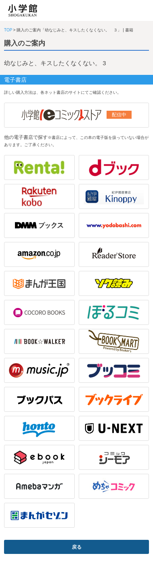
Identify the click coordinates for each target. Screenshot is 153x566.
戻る (77, 547)
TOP (8, 30)
